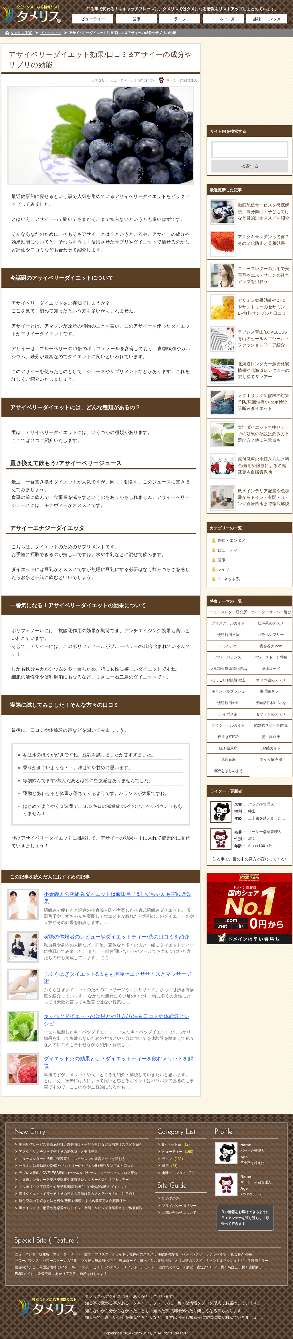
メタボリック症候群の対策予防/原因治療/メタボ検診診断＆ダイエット (263, 402)
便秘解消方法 (228, 634)
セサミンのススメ (271, 714)
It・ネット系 (228, 579)
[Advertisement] (249, 79)
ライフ (180, 19)
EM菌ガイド (271, 748)
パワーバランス (228, 657)
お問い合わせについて (179, 1213)
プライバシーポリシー (179, 1206)
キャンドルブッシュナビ (225, 1261)
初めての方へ (172, 1199)
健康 (136, 19)
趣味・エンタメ (267, 19)
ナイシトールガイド (228, 725)
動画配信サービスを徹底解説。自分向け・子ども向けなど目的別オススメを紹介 (263, 211)
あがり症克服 (271, 759)
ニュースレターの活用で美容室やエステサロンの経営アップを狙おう (263, 275)
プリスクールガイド (228, 623)
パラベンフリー (271, 634)
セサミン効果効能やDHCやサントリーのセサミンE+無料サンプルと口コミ (262, 307)
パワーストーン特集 (271, 657)
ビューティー (93, 19)
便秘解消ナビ (228, 703)
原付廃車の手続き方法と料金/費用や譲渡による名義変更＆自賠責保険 (263, 465)
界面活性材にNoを (271, 703)
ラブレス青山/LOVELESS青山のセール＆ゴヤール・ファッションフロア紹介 (263, 338)
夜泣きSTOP (228, 737)
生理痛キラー (271, 691)
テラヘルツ (228, 646)
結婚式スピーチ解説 (271, 725)
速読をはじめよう (228, 771)
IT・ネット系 (223, 19)
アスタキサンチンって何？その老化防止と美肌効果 (58, 1152)
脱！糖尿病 (228, 748)
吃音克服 (228, 759)
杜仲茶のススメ (271, 623)
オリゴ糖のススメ (271, 680)
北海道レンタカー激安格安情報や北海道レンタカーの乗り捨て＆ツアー (263, 370)
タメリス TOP (21, 33)
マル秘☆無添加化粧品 (228, 668)
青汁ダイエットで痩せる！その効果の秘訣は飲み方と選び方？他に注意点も (263, 434)
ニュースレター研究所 (228, 612)
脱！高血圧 (271, 737)
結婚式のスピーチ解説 (176, 1267)
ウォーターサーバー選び (270, 612)
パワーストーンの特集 (60, 1261)
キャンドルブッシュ (228, 691)
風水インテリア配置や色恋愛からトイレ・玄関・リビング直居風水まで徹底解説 (263, 497)
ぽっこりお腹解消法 (228, 680)
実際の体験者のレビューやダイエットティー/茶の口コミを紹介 (116, 937)
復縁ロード (271, 668)
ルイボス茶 (228, 714)
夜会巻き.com (271, 646)
